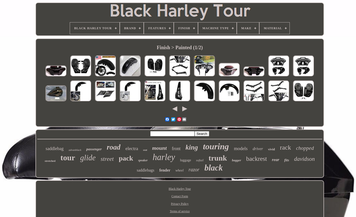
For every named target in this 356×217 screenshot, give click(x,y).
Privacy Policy (179, 204)
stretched (50, 160)
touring (216, 146)
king (192, 147)
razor (193, 169)
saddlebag (55, 148)
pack (126, 158)
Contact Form (180, 196)
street (107, 159)
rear (275, 159)
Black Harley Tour (180, 189)
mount (159, 148)
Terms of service (180, 211)
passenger (94, 149)
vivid (271, 149)
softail (200, 160)
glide (88, 157)
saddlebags (145, 170)
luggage (185, 160)
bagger (236, 160)
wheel (180, 170)
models (241, 148)
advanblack (75, 149)
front (176, 148)
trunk (217, 158)
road (113, 147)
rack (285, 147)
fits (286, 160)
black (213, 167)
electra (132, 148)
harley (164, 157)
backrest (256, 158)
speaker (143, 160)
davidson (304, 159)
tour (67, 157)
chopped (305, 148)
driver (258, 148)
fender (164, 170)
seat (145, 150)
